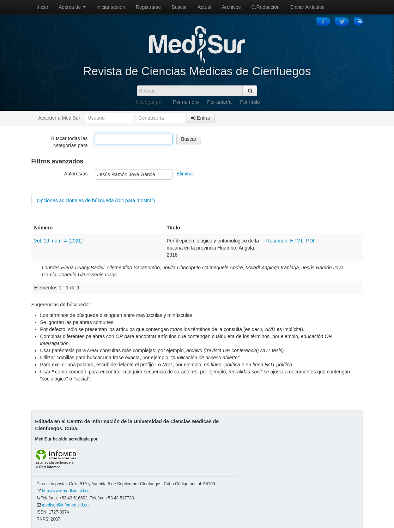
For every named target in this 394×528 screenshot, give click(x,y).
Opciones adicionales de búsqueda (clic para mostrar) (96, 200)
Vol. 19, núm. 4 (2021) (58, 241)
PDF (311, 241)
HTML (296, 241)
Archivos (231, 7)
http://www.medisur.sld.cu (66, 490)
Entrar (200, 118)
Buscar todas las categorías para (69, 142)
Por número (186, 102)
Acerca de (72, 7)
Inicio (42, 7)
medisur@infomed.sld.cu (65, 505)
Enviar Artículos (307, 7)
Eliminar (185, 173)
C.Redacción (265, 7)
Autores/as (76, 173)
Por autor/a (219, 102)
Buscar (179, 7)
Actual (204, 7)
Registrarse (148, 7)
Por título (250, 102)
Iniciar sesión (110, 7)
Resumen (277, 241)
